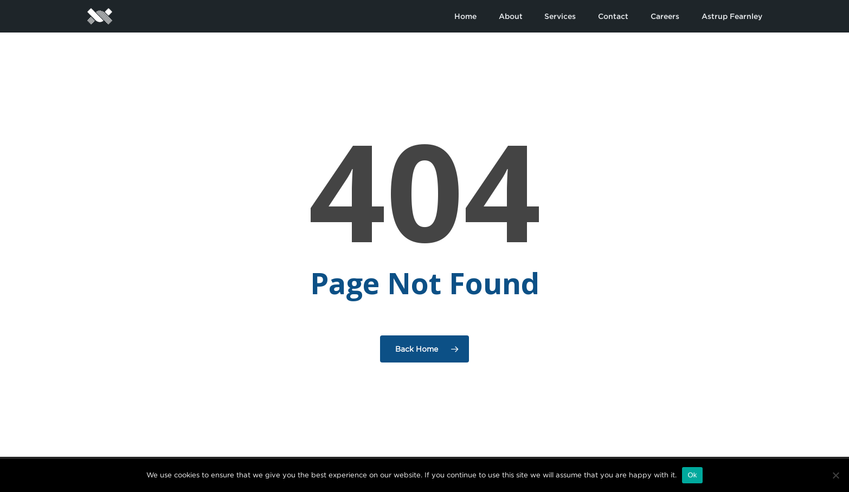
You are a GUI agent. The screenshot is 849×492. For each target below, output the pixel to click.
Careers (665, 16)
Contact (613, 16)
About (511, 16)
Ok (692, 475)
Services (560, 16)
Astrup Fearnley (732, 16)
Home (465, 16)
